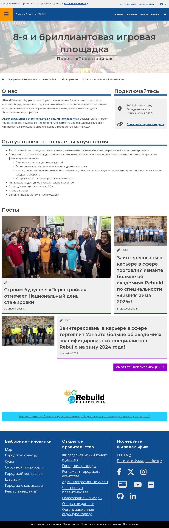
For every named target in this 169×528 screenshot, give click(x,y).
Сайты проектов (69, 79)
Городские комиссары (24, 485)
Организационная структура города (78, 511)
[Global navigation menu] (6, 14)
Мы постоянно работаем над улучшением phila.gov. (84, 416)
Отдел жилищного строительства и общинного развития (40, 118)
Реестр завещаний (21, 491)
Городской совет (19, 455)
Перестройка (49, 79)
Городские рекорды (79, 465)
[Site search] (165, 14)
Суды (9, 461)
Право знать (71, 524)
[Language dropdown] (164, 4)
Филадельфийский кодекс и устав (84, 457)
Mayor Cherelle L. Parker (31, 14)
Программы (131, 14)
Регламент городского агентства (81, 473)
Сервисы (118, 14)
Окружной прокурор (22, 467)
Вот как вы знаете (76, 3)
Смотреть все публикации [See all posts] (140, 367)
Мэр (8, 449)
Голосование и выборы (82, 497)
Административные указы (85, 481)
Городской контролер (24, 473)
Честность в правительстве (75, 490)
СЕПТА (122, 455)
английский (127, 4)
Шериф (11, 479)
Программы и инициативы (22, 79)
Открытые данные (78, 503)
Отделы (144, 14)
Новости (155, 14)
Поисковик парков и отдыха (145, 124)
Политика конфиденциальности (101, 524)
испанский (146, 4)
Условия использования (46, 524)
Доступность (130, 524)
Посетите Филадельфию (138, 460)
